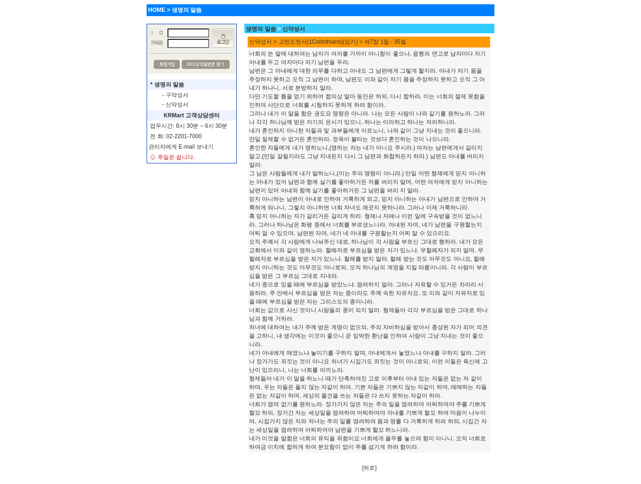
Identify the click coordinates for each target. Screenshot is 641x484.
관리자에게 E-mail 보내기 (181, 146)
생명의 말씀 (261, 29)
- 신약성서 (175, 104)
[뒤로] (369, 468)
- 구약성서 (175, 95)
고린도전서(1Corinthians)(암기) (318, 41)
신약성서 (293, 29)
